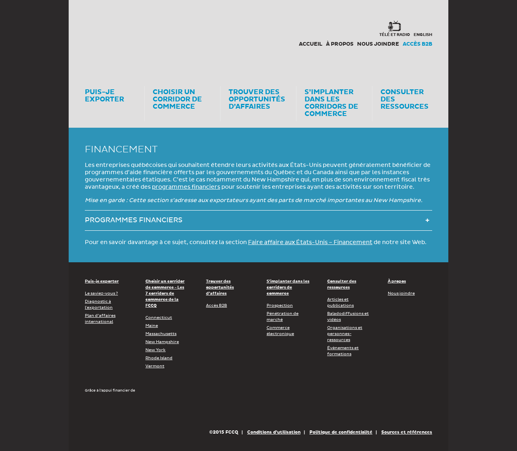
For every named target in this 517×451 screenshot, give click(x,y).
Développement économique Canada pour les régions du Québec (131, 410)
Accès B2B (417, 44)
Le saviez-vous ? (101, 293)
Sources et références (406, 432)
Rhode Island (158, 358)
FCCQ (196, 36)
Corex (115, 36)
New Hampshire (162, 342)
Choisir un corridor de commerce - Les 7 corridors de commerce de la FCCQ (165, 293)
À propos (339, 44)
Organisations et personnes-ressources (344, 334)
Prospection (280, 305)
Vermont (154, 366)
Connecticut (158, 318)
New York (155, 350)
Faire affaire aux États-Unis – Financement (310, 242)
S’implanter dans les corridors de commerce (288, 287)
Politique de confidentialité (340, 432)
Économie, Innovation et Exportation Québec (234, 410)
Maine (151, 326)
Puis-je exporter (102, 281)
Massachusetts (161, 334)
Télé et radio (394, 35)
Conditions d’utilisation (274, 432)
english (423, 35)
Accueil (310, 44)
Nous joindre (378, 44)
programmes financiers (186, 187)
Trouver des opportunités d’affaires (220, 287)
